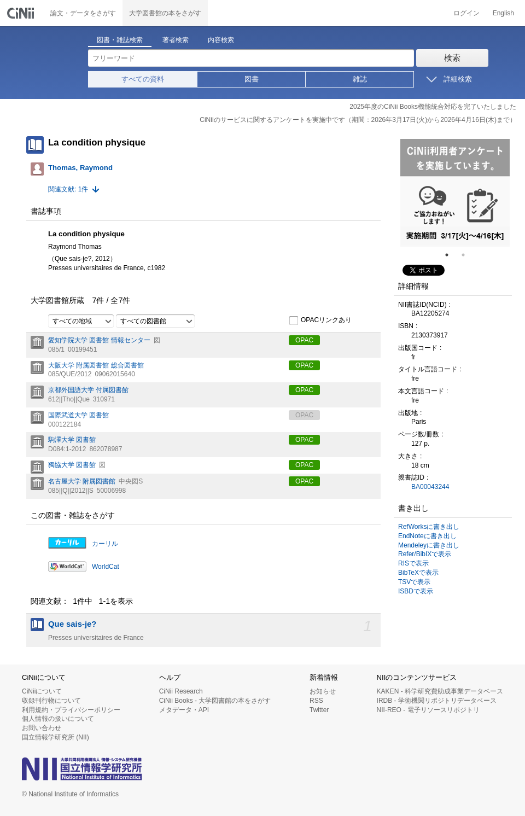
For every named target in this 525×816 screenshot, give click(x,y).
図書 (251, 79)
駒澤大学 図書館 (72, 440)
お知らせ (323, 691)
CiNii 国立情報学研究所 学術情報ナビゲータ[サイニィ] (22, 13)
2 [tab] (467, 254)
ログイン (466, 13)
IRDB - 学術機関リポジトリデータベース (437, 700)
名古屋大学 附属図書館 (81, 481)
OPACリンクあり (320, 320)
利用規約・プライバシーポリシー (71, 710)
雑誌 (360, 79)
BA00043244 (430, 487)
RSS (316, 700)
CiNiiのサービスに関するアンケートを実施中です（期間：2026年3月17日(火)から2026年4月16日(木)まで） (358, 120)
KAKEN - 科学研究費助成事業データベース (440, 691)
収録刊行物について (51, 700)
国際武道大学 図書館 (78, 415)
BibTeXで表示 (418, 572)
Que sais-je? (72, 624)
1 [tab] (451, 254)
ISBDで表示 (415, 591)
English (503, 13)
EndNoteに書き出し (427, 536)
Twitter (319, 710)
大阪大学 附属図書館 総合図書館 (96, 365)
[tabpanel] (455, 193)
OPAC (304, 340)
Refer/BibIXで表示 (424, 554)
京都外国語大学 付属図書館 (88, 390)
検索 (452, 57)
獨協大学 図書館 (72, 465)
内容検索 (221, 40)
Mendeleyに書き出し (428, 545)
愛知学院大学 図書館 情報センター (99, 340)
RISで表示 (413, 563)
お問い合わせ (41, 728)
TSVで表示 (414, 582)
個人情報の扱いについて (58, 718)
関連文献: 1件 (68, 189)
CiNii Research (181, 691)
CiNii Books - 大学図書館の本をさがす (215, 700)
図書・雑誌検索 (120, 40)
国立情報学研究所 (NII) (55, 737)
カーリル (105, 543)
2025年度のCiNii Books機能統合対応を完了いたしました (432, 106)
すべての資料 (142, 79)
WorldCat (105, 566)
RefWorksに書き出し (428, 527)
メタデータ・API (184, 710)
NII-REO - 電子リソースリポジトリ (428, 710)
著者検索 (175, 40)
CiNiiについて (42, 691)
